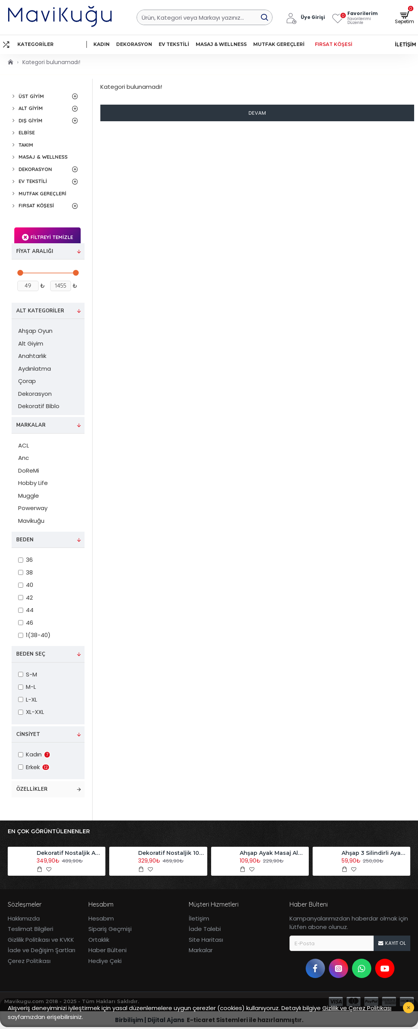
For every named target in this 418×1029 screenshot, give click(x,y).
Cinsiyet (28, 734)
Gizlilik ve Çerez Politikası (356, 1008)
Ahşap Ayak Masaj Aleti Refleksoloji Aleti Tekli (273, 852)
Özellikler (31, 789)
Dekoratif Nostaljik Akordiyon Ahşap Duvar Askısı (70, 852)
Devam (257, 113)
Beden (25, 539)
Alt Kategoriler (40, 310)
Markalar (31, 425)
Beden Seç (30, 654)
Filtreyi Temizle (51, 237)
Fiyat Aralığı (34, 251)
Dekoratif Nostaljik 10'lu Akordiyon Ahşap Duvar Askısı (171, 852)
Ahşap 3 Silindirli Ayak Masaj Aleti (375, 852)
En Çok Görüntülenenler (49, 831)
